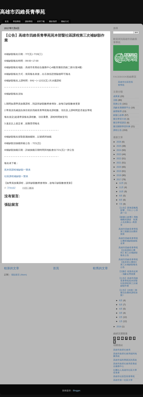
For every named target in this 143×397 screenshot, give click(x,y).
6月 (121, 300)
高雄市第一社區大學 (123, 380)
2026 (119, 142)
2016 (119, 326)
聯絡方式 (65, 21)
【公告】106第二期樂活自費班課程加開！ (128, 292)
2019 (119, 171)
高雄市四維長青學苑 (22, 12)
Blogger (76, 390)
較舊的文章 (100, 268)
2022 (119, 158)
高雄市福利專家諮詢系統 (125, 360)
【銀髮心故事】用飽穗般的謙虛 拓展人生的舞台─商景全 (128, 221)
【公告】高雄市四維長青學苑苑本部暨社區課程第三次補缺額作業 (128, 282)
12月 (121, 183)
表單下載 (41, 21)
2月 (121, 317)
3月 (121, 313)
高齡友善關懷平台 (121, 107)
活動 (115, 100)
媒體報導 (117, 111)
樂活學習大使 (119, 119)
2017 (119, 179)
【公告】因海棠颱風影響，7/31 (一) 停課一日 (128, 210)
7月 (121, 204)
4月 (121, 309)
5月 (121, 304)
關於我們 (53, 21)
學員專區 (17, 21)
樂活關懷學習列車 (121, 126)
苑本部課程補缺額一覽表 (17, 169)
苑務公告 (117, 104)
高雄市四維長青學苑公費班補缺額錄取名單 (128, 241)
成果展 (116, 96)
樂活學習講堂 (119, 122)
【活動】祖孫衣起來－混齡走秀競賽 (128, 272)
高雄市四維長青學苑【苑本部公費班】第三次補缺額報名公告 (128, 263)
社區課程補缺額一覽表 (16, 176)
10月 (121, 191)
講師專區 (29, 21)
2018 (119, 175)
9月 (121, 196)
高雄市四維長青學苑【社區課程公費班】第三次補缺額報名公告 (128, 251)
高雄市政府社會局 (121, 350)
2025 (119, 146)
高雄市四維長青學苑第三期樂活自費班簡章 (128, 231)
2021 (119, 162)
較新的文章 (11, 268)
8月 (121, 200)
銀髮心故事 (118, 115)
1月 (121, 321)
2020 (119, 167)
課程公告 (117, 130)
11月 (121, 187)
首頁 (7, 21)
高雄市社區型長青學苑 (124, 376)
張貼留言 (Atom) (19, 275)
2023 (119, 154)
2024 (119, 150)
